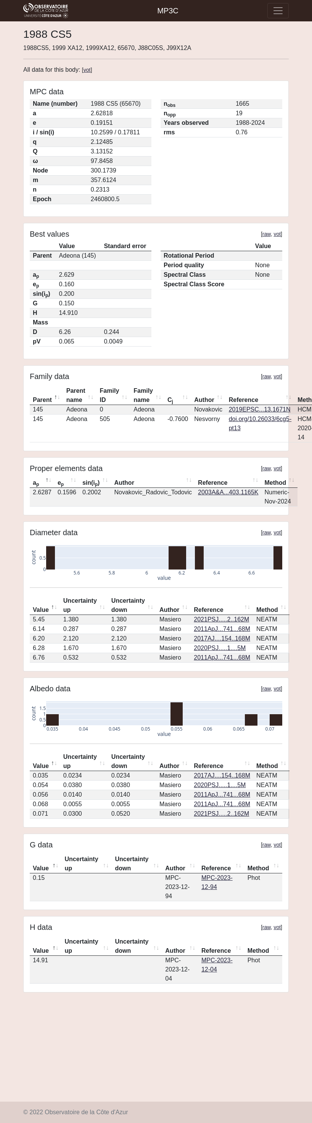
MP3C (168, 10)
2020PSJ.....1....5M (220, 648)
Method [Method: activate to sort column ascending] (275, 482)
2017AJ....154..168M (222, 638)
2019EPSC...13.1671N (260, 409)
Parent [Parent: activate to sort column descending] (42, 400)
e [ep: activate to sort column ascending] (61, 483)
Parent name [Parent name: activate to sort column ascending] (75, 395)
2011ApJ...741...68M (222, 629)
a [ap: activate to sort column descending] (36, 483)
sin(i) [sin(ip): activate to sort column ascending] (91, 483)
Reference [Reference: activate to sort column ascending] (243, 400)
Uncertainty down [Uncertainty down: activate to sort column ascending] (128, 605)
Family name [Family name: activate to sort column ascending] (143, 395)
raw (266, 234)
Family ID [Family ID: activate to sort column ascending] (109, 395)
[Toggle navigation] (278, 10)
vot (87, 70)
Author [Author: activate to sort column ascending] (204, 400)
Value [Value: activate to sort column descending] (41, 610)
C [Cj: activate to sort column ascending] (170, 400)
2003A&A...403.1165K (228, 492)
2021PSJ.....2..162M (221, 619)
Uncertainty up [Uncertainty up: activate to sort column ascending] (80, 605)
